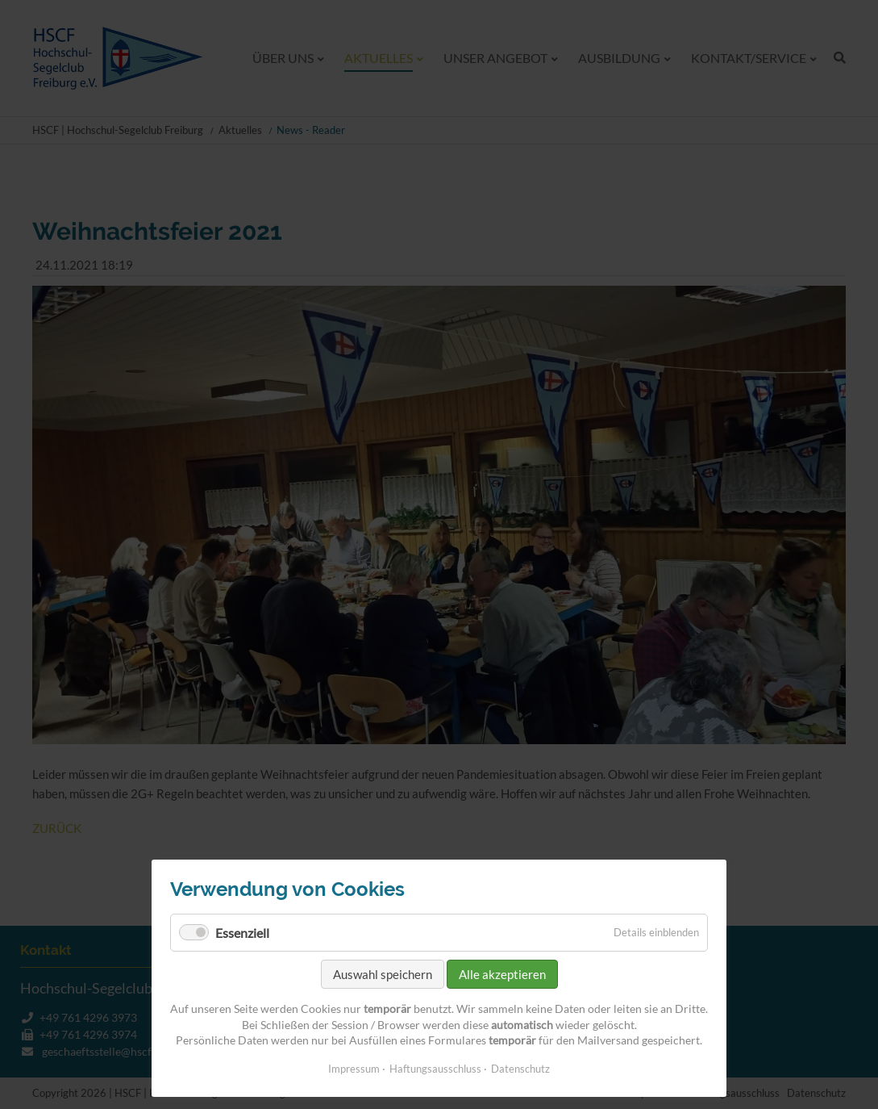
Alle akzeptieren (502, 974)
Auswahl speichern (382, 974)
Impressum (354, 1068)
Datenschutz (520, 1068)
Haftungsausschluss (435, 1068)
